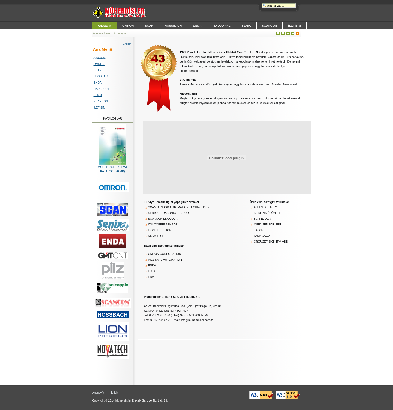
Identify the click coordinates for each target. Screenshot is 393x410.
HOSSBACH (173, 25)
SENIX (246, 25)
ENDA (197, 25)
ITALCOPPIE (221, 25)
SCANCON (269, 25)
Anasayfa (104, 25)
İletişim (114, 392)
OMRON (128, 25)
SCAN (149, 25)
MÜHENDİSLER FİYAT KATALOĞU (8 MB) (112, 167)
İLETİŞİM (294, 25)
